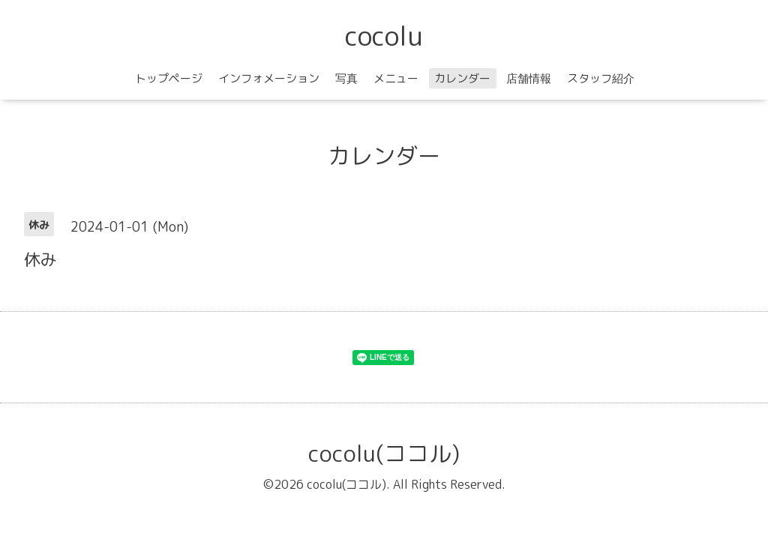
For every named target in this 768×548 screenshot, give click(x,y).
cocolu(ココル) (384, 453)
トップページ (168, 78)
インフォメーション (269, 78)
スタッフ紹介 (600, 78)
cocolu (384, 35)
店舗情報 (528, 78)
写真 (346, 78)
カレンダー (462, 78)
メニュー (396, 78)
